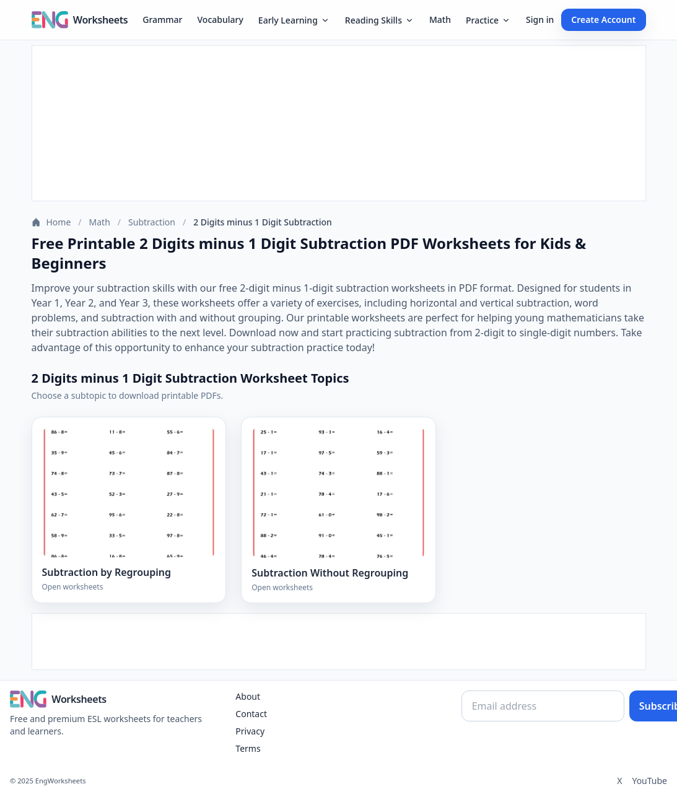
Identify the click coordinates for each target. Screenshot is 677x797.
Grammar (162, 19)
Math (440, 19)
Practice (488, 20)
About (247, 696)
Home (51, 222)
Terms (247, 748)
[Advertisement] (338, 123)
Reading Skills (379, 20)
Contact (251, 714)
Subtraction (151, 222)
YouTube (649, 780)
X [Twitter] (619, 780)
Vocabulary (220, 19)
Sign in (540, 19)
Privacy (249, 731)
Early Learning (294, 20)
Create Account (603, 19)
